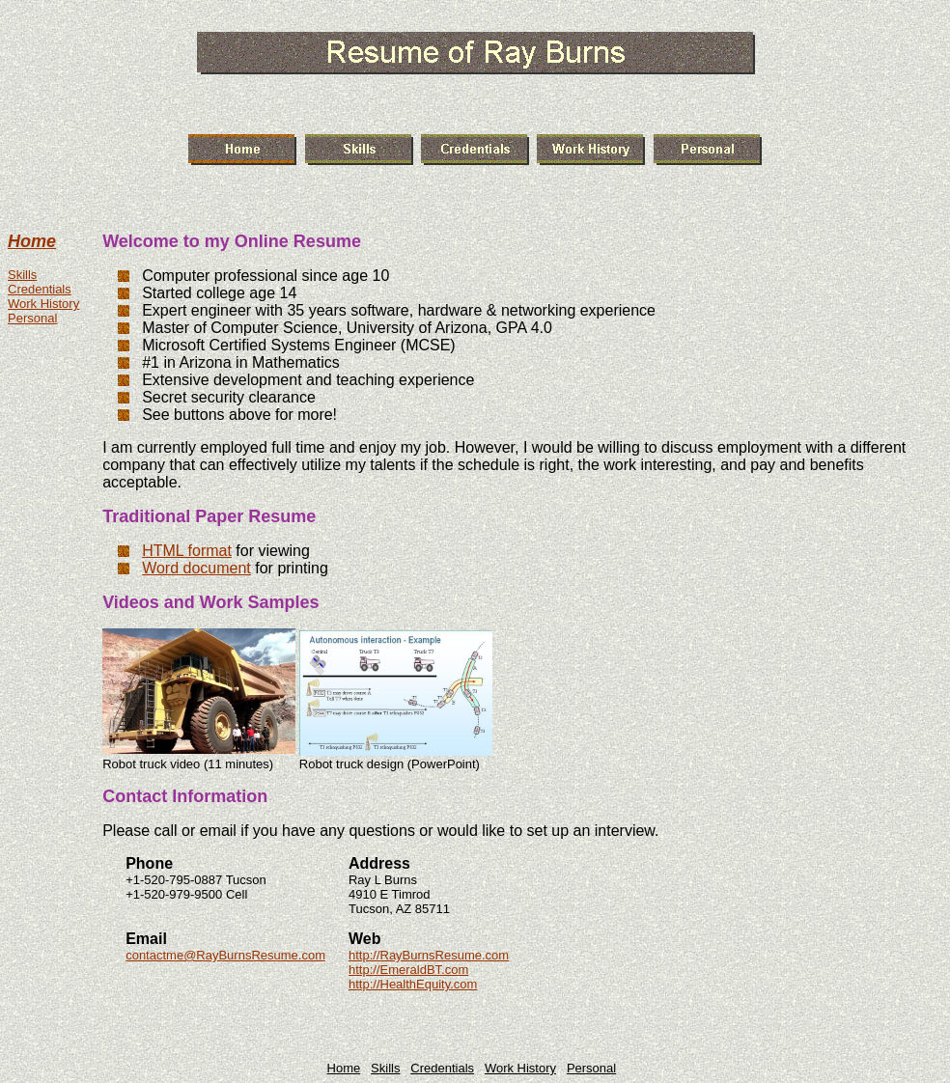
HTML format (187, 550)
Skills (22, 274)
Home (32, 241)
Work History (43, 303)
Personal (32, 318)
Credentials (39, 289)
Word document (196, 568)
